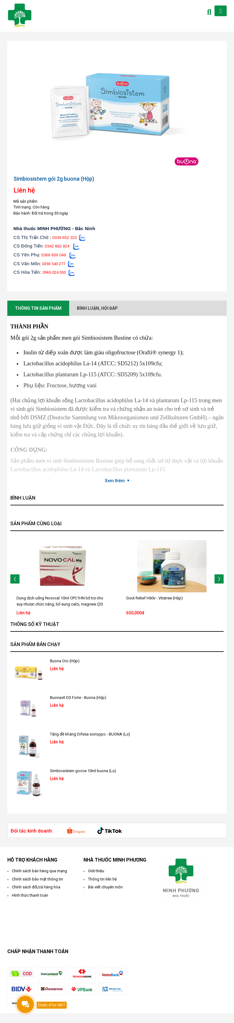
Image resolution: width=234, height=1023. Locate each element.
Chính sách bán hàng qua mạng (39, 871)
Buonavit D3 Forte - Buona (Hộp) (78, 697)
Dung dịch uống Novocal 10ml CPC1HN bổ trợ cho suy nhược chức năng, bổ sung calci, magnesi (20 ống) (59, 604)
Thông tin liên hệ (102, 879)
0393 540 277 (53, 264)
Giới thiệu (96, 871)
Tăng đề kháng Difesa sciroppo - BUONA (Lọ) (90, 734)
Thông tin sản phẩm (38, 308)
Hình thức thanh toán (30, 895)
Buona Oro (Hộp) (65, 661)
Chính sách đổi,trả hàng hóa (36, 887)
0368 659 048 (53, 255)
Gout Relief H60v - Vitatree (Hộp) (154, 598)
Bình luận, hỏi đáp (97, 308)
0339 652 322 (64, 237)
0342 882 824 (57, 246)
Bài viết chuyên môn (105, 887)
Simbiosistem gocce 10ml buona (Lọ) (83, 770)
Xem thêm (115, 480)
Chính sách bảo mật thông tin (37, 879)
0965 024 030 (54, 272)
